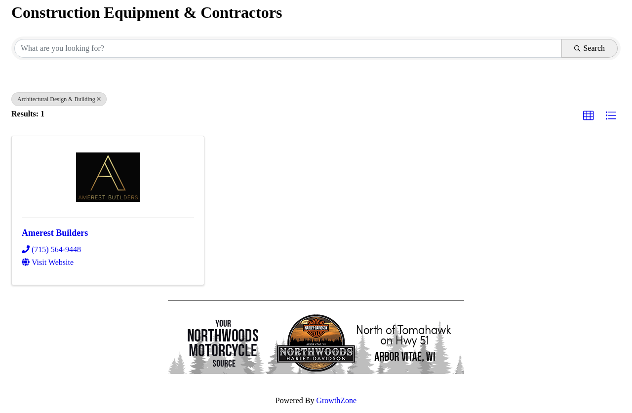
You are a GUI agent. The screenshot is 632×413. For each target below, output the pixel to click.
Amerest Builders (55, 233)
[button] (588, 116)
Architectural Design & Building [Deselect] (59, 99)
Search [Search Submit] (589, 48)
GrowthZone (336, 400)
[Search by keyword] (288, 48)
